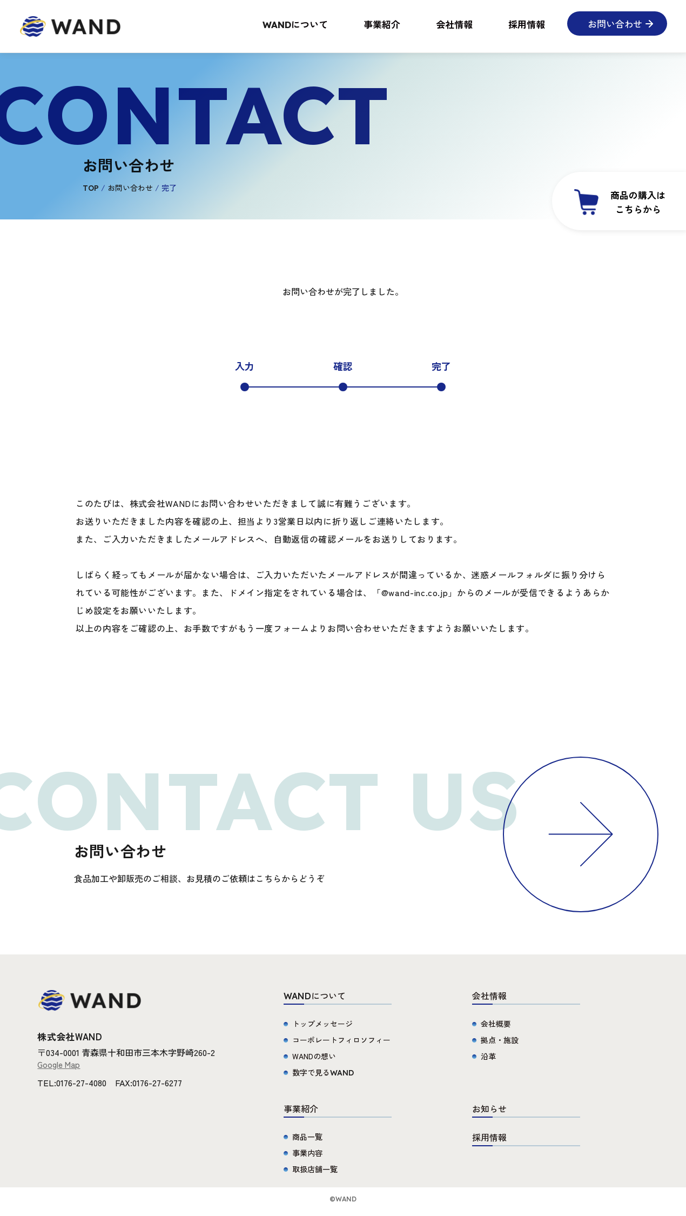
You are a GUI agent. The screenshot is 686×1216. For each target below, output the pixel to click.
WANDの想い (314, 1056)
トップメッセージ (322, 1023)
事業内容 (307, 1152)
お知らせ (489, 1108)
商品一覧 (307, 1136)
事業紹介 (382, 24)
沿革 (488, 1056)
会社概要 (496, 1023)
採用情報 (526, 24)
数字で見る (323, 1072)
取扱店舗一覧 (315, 1169)
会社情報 (454, 24)
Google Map (58, 1064)
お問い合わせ (130, 187)
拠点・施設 (500, 1039)
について (295, 24)
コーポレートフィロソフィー (341, 1039)
